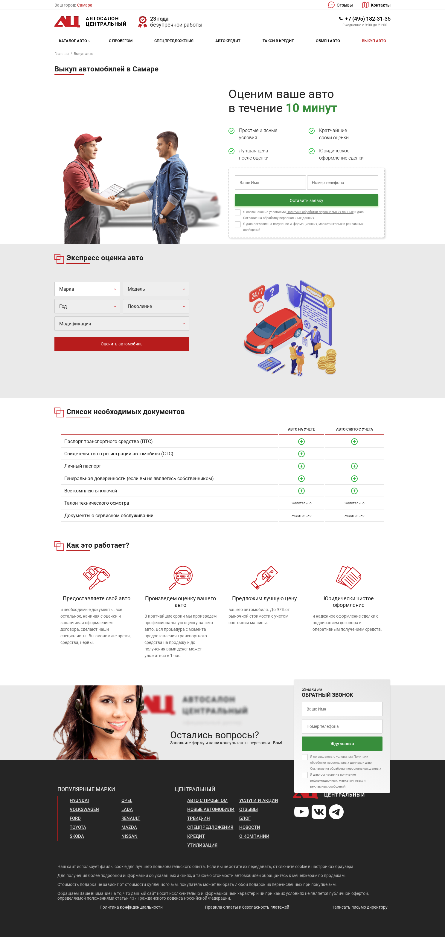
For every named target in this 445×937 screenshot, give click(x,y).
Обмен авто (328, 41)
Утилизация (202, 845)
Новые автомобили (210, 809)
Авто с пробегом (207, 800)
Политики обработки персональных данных (319, 212)
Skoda (77, 836)
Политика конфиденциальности (131, 907)
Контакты (381, 5)
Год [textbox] (63, 306)
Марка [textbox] (66, 289)
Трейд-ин (198, 818)
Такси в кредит (278, 41)
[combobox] (87, 289)
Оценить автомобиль (122, 344)
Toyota (78, 827)
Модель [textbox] (136, 289)
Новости (249, 827)
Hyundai (79, 800)
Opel (126, 800)
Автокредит (227, 41)
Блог (245, 818)
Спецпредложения (173, 41)
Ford (75, 818)
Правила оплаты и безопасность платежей (247, 907)
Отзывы (345, 5)
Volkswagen (84, 809)
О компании (254, 836)
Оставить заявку (306, 200)
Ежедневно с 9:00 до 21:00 (364, 25)
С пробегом (120, 41)
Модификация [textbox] (75, 324)
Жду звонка (342, 743)
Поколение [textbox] (140, 306)
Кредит (196, 836)
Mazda (129, 827)
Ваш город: (65, 5)
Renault (130, 818)
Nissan (129, 836)
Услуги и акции (258, 800)
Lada (127, 809)
